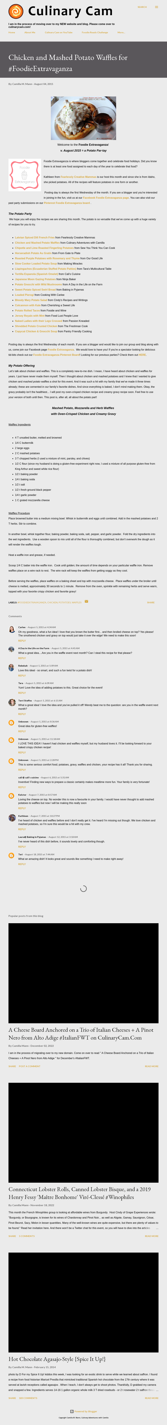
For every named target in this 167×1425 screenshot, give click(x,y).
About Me (29, 32)
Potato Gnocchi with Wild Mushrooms (38, 284)
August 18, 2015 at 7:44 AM (39, 854)
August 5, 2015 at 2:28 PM (45, 760)
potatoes (65, 602)
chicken (52, 602)
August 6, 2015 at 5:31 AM (55, 777)
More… (121, 32)
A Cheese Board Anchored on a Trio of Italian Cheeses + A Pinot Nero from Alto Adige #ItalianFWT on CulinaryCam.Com (80, 1033)
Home (11, 32)
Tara (20, 683)
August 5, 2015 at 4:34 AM (42, 627)
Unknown (23, 721)
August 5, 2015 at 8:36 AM (45, 721)
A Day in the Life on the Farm (33, 648)
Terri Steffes (25, 700)
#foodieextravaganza (32, 602)
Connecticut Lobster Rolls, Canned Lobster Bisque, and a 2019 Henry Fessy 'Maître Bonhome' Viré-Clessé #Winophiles (79, 1193)
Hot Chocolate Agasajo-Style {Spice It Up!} (57, 1359)
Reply (22, 640)
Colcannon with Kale (28, 305)
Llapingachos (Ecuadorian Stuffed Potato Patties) (45, 268)
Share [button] (151, 602)
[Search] (142, 7)
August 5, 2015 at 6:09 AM (39, 683)
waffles (77, 602)
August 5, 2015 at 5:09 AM (44, 665)
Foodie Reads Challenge (95, 32)
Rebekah (23, 665)
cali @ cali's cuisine (28, 777)
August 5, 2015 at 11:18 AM (45, 739)
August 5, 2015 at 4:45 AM (66, 648)
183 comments (28, 1398)
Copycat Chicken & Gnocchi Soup (36, 331)
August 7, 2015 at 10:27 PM (45, 816)
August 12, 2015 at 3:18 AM (63, 837)
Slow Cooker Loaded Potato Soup (36, 263)
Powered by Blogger (83, 1411)
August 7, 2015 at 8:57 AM (43, 794)
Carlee (21, 627)
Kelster (22, 794)
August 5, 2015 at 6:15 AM (48, 700)
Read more (152, 1066)
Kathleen (23, 816)
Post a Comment (29, 1066)
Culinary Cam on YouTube (58, 32)
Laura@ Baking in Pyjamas (32, 837)
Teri (20, 854)
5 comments (27, 1236)
